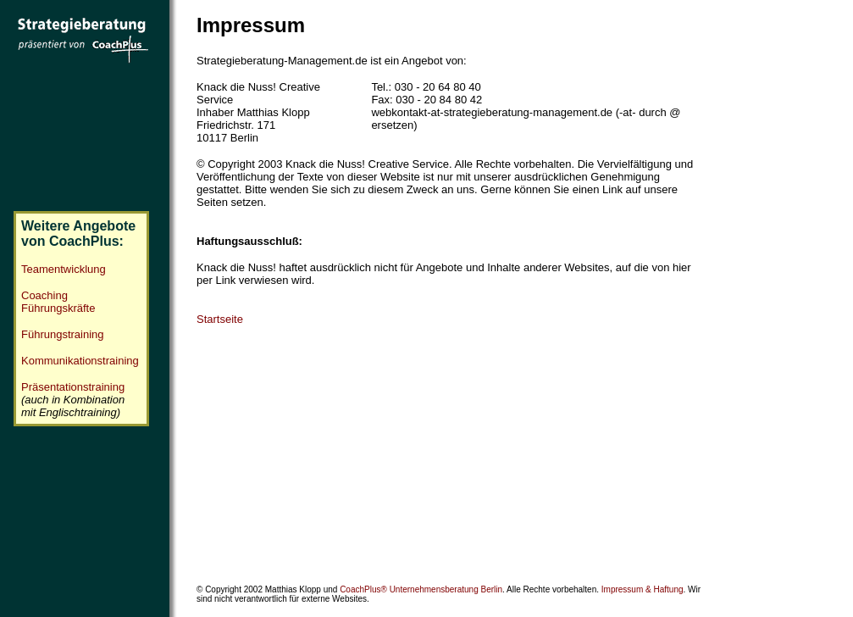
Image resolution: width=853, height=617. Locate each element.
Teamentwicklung (63, 264)
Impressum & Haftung (642, 582)
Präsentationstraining (73, 381)
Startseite (220, 319)
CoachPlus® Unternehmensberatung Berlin (421, 582)
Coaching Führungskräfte (58, 296)
